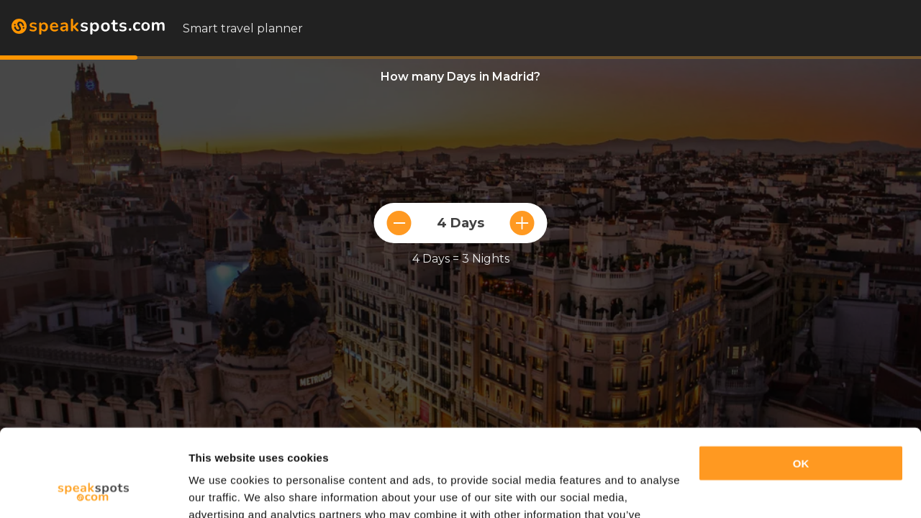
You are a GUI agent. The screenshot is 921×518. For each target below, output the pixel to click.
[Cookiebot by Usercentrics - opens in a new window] (93, 490)
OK (801, 382)
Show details (222, 489)
